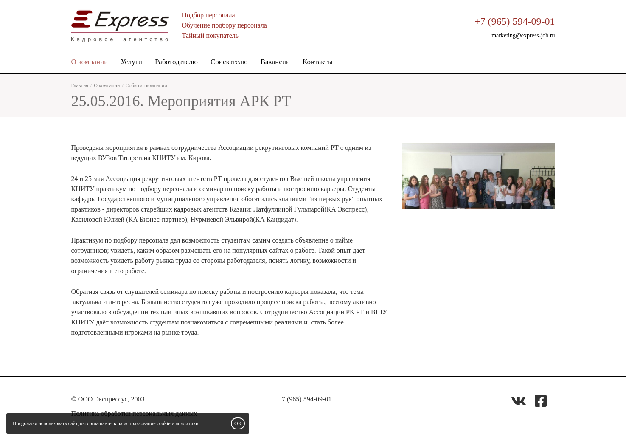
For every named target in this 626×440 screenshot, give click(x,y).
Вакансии (275, 62)
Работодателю (176, 62)
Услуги (131, 62)
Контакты (317, 62)
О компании (89, 62)
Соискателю (229, 62)
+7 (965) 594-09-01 (514, 21)
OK (237, 423)
